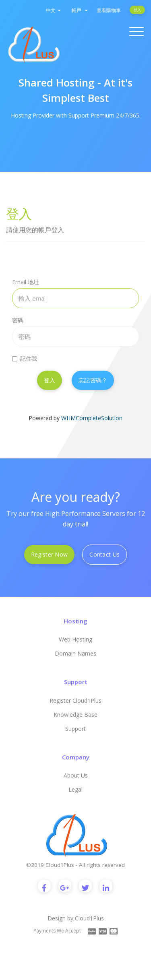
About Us (76, 775)
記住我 (24, 358)
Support (75, 728)
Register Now (49, 554)
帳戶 (80, 10)
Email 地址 (25, 282)
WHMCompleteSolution (91, 418)
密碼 (17, 320)
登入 (137, 9)
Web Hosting (75, 639)
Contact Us (104, 554)
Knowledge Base (75, 714)
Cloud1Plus (89, 918)
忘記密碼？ (93, 380)
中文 (53, 10)
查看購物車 (109, 10)
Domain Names (75, 653)
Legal (75, 789)
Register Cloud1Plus (75, 700)
